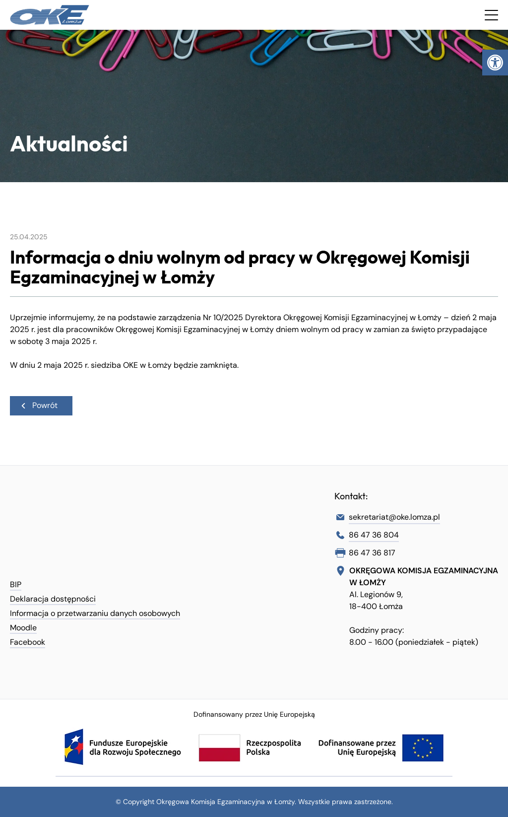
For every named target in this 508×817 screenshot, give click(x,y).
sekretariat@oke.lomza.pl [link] (394, 517)
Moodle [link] (23, 627)
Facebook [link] (27, 642)
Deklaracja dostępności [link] (53, 599)
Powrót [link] (39, 405)
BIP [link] (15, 584)
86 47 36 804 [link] (374, 535)
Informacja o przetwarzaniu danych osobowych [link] (95, 613)
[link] (495, 62)
